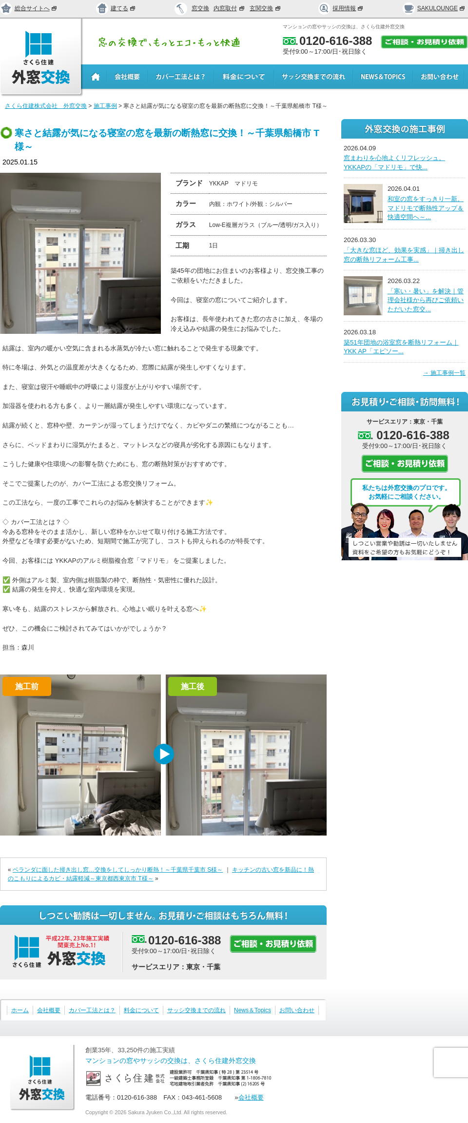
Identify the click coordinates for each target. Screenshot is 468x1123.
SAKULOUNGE (434, 8)
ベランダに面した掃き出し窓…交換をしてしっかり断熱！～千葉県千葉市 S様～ (118, 869)
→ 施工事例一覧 (444, 372)
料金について (141, 1010)
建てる (116, 8)
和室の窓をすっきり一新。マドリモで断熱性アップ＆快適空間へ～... (426, 208)
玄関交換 (266, 8)
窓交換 (200, 8)
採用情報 (341, 8)
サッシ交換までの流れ (196, 1010)
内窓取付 (230, 8)
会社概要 (48, 1010)
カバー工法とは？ (92, 1010)
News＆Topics (252, 1010)
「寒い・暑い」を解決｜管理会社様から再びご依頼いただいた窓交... (426, 300)
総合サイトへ (29, 8)
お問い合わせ (296, 1010)
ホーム (20, 1010)
